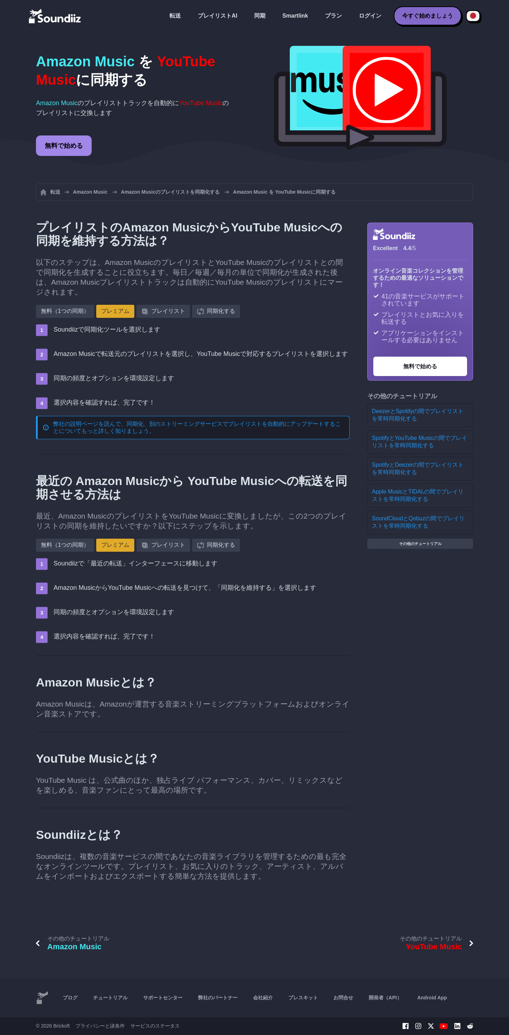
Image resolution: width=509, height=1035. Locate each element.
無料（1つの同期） (65, 311)
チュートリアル (110, 997)
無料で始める (64, 145)
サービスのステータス (155, 1026)
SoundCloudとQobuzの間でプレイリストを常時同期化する (418, 522)
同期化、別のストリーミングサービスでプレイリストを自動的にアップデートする (231, 424)
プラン (333, 16)
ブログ (70, 997)
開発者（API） (385, 997)
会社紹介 (263, 997)
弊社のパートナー (218, 997)
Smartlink (295, 16)
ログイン (370, 16)
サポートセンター (163, 997)
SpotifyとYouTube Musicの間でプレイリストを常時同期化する (419, 441)
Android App (432, 997)
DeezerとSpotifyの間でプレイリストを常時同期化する (418, 415)
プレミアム (115, 311)
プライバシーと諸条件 (100, 1026)
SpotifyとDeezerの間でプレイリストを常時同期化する (418, 468)
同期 (259, 16)
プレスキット (303, 997)
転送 (175, 16)
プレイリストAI (217, 16)
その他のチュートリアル (420, 543)
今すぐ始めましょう (427, 16)
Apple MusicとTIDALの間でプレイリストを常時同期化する (418, 495)
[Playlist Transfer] (55, 16)
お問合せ (343, 997)
